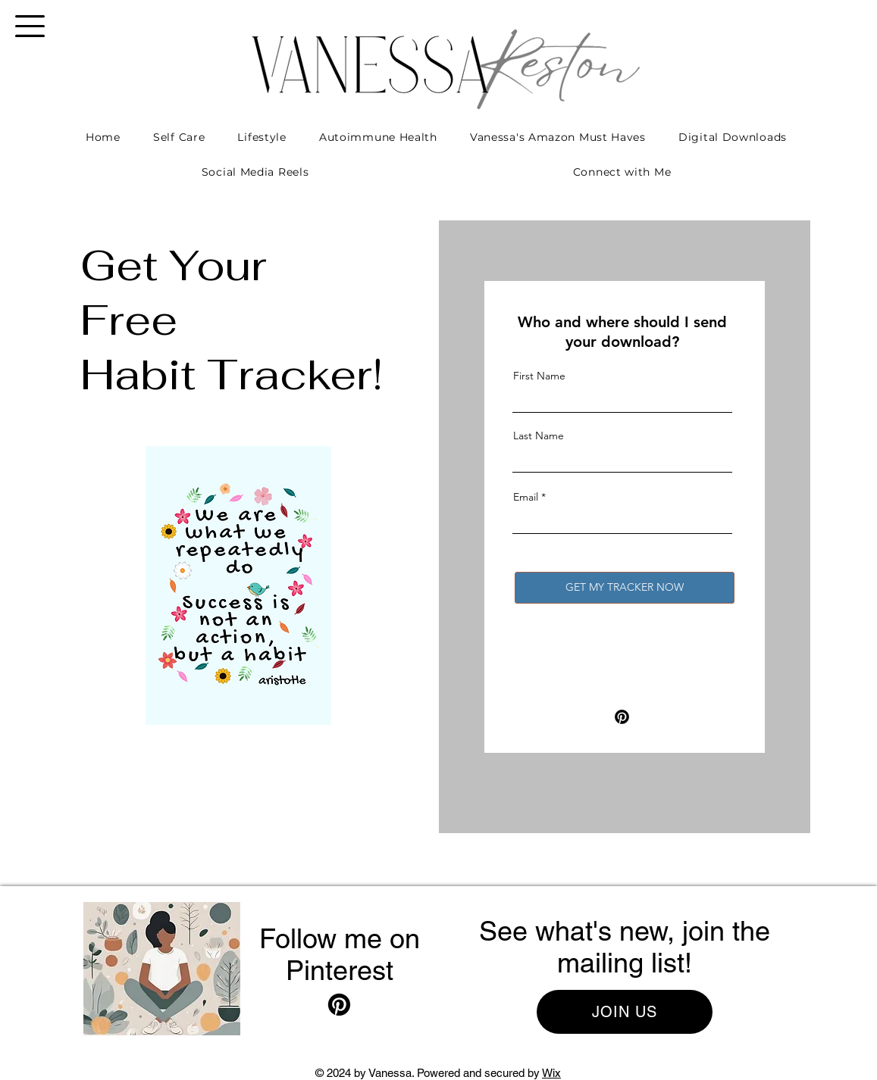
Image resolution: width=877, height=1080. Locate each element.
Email (525, 497)
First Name (539, 375)
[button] (30, 26)
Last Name (538, 435)
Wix (551, 1072)
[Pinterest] (621, 716)
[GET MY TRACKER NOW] (624, 588)
